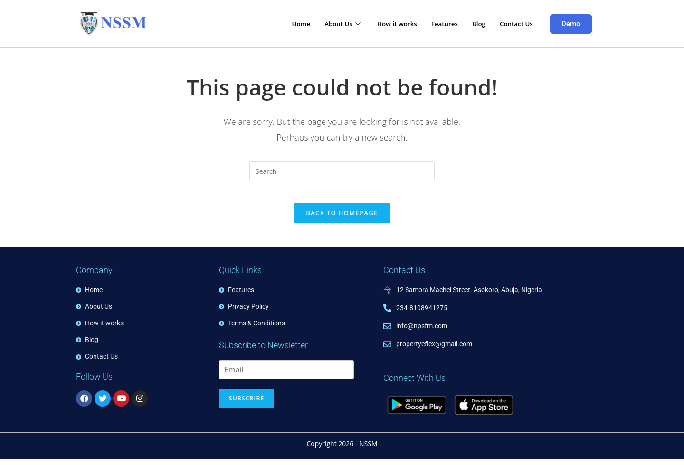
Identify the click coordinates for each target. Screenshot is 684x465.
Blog (474, 23)
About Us (328, 23)
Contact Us (514, 23)
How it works (385, 23)
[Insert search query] (342, 170)
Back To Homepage (342, 219)
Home (282, 23)
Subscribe (246, 405)
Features (437, 23)
